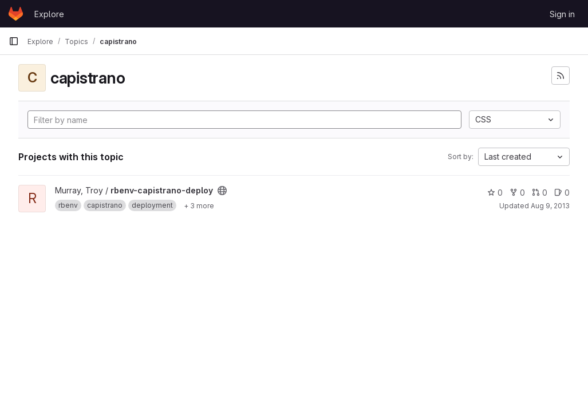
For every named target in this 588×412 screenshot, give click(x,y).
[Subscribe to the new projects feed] (560, 75)
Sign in (562, 14)
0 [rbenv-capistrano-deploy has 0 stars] (495, 192)
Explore (49, 14)
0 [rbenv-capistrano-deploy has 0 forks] (517, 192)
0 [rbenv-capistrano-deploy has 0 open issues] (562, 192)
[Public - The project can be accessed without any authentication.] (222, 190)
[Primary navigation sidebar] (14, 41)
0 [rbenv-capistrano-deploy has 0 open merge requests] (539, 192)
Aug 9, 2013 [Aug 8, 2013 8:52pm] (550, 205)
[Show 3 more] (199, 205)
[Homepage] (15, 14)
